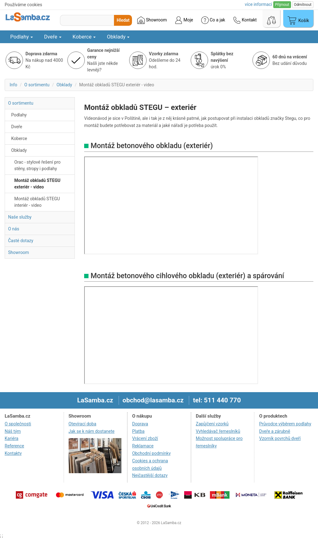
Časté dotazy (20, 240)
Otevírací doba (83, 423)
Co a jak (213, 20)
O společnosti (18, 423)
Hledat (123, 20)
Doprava (140, 423)
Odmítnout (302, 4)
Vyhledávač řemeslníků (218, 431)
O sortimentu (36, 84)
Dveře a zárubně (274, 431)
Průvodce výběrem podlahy (285, 423)
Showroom (152, 20)
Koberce (84, 37)
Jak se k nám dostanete (92, 431)
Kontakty (13, 453)
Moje (184, 20)
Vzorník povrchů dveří (280, 438)
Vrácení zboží (145, 438)
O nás (13, 228)
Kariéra (11, 438)
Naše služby (19, 217)
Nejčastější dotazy (150, 475)
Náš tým (13, 431)
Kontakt (245, 20)
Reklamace (143, 445)
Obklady (118, 37)
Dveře (52, 37)
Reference (14, 445)
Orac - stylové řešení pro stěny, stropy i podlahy (37, 165)
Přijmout (282, 4)
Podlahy (21, 37)
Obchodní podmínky (151, 453)
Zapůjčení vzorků (212, 423)
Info (13, 84)
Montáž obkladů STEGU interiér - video (37, 202)
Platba (138, 431)
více (258, 4)
